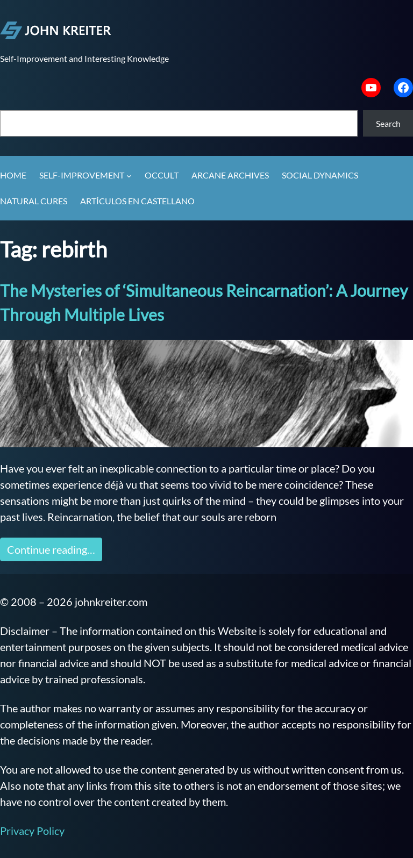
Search (388, 123)
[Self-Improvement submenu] (129, 175)
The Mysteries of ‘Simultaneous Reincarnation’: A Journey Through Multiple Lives (204, 302)
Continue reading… (51, 549)
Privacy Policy (32, 830)
